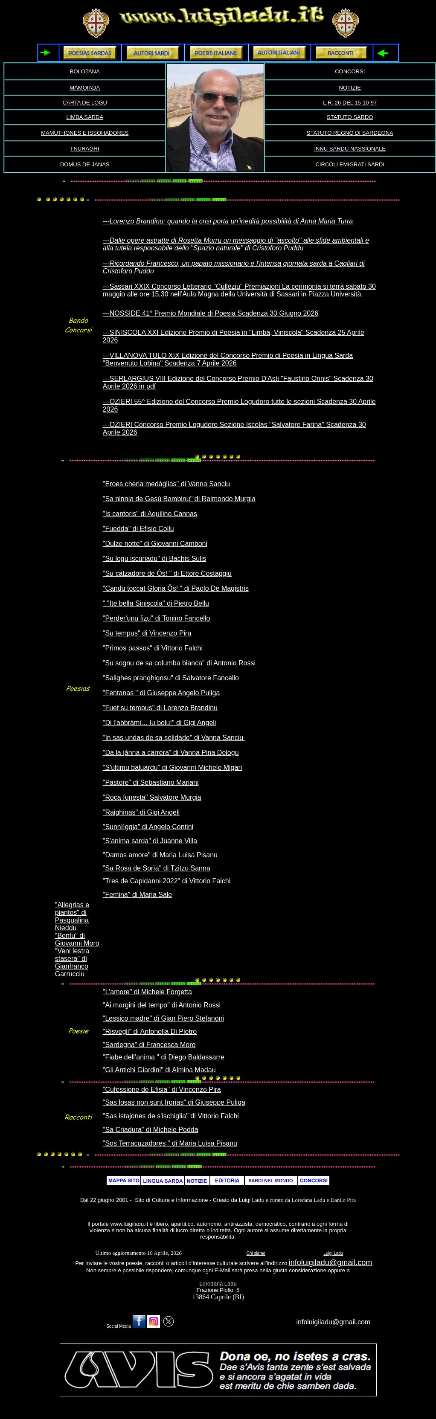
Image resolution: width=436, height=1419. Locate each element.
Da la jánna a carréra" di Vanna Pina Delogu (171, 752)
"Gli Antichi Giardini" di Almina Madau (159, 1070)
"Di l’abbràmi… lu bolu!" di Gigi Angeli (159, 722)
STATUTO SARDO (350, 117)
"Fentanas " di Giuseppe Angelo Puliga (161, 692)
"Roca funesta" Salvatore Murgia (152, 797)
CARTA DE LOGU (85, 102)
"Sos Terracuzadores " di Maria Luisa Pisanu (170, 1143)
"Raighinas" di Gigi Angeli (141, 812)
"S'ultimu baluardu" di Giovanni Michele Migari (172, 767)
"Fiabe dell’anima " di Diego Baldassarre (163, 1057)
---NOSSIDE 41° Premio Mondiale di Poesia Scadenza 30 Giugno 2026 (210, 313)
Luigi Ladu (333, 1253)
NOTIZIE (350, 87)
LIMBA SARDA (84, 117)
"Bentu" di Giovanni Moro (77, 939)
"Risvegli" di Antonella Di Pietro (150, 1031)
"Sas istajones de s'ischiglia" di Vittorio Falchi (171, 1116)
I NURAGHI (84, 148)
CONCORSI (350, 71)
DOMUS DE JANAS (85, 164)
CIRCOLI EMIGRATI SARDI (349, 164)
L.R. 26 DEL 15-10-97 (350, 102)
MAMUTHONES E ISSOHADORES (84, 133)
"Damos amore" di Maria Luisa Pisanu (160, 855)
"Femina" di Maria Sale (137, 894)
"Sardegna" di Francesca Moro (149, 1044)
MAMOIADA (85, 87)
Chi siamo (256, 1253)
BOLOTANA (85, 71)
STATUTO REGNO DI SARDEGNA (350, 133)
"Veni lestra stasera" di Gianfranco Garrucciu (72, 962)
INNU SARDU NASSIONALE (350, 148)
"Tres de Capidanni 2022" (141, 881)
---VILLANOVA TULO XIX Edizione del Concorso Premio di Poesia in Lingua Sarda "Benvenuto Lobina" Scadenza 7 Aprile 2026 (228, 359)
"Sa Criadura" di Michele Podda (150, 1129)
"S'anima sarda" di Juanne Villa (150, 840)
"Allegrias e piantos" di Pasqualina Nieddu (72, 916)
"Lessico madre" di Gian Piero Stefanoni (163, 1018)
